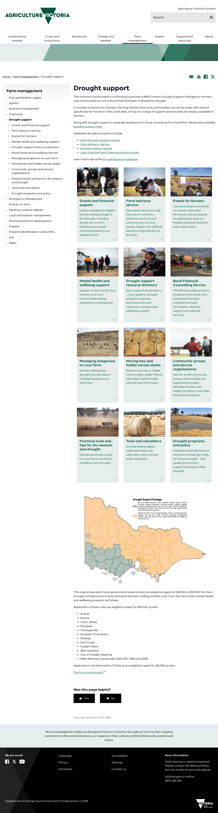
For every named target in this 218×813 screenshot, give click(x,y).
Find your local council (88, 672)
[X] (212, 77)
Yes (86, 698)
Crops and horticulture (52, 39)
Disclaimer (65, 769)
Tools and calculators (26, 188)
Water (13, 243)
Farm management (137, 39)
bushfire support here (88, 127)
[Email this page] (191, 77)
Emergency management (25, 199)
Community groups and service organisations (32, 171)
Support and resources (184, 39)
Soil (11, 237)
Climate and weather (106, 39)
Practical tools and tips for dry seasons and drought (37, 180)
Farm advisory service (26, 131)
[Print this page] (198, 77)
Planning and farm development (30, 221)
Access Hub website (198, 770)
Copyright (65, 756)
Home (6, 77)
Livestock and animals (17, 39)
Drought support (20, 120)
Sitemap (117, 762)
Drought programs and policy (31, 193)
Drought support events (96, 148)
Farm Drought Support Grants (100, 140)
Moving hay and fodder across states (36, 164)
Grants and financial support (31, 125)
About (209, 36)
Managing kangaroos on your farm (35, 158)
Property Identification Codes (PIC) (32, 232)
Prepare (14, 226)
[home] (37, 16)
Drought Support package (120, 159)
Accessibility (120, 756)
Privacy (63, 762)
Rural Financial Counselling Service (35, 153)
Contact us (119, 769)
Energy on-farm (19, 204)
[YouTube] (22, 762)
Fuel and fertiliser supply (25, 98)
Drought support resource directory (35, 147)
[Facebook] (206, 77)
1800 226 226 (173, 781)
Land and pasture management (30, 215)
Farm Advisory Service (95, 144)
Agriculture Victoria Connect (196, 9)
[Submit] (211, 17)
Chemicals (16, 114)
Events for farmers (24, 136)
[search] (183, 17)
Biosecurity (79, 36)
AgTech (14, 103)
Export (159, 36)
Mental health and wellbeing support (35, 142)
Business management (24, 109)
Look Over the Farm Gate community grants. (109, 152)
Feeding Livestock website (26, 210)
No (113, 698)
